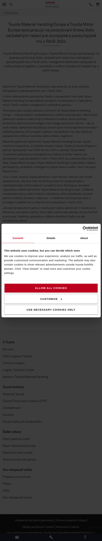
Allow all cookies (51, 287)
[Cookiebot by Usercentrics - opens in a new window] (82, 228)
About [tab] (84, 238)
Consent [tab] (18, 238)
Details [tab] (51, 238)
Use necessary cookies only (51, 309)
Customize (51, 298)
